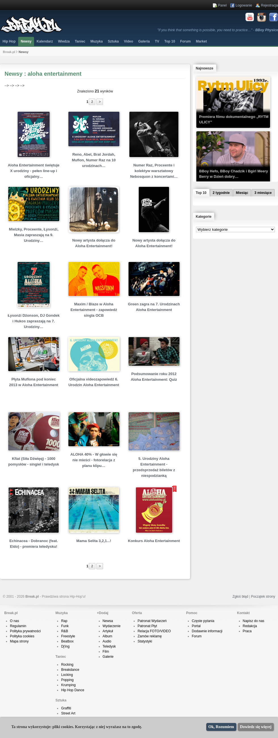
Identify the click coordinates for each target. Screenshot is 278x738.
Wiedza (64, 41)
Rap (64, 621)
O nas (14, 621)
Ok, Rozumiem (221, 727)
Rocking (67, 665)
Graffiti (66, 708)
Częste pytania (203, 621)
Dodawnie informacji (207, 631)
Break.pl (9, 52)
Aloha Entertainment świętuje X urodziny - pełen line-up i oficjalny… (33, 171)
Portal (196, 626)
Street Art (68, 713)
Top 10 (169, 41)
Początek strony (263, 597)
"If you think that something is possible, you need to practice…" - (217, 30)
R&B (64, 631)
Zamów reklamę (150, 636)
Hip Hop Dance (72, 690)
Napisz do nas (253, 621)
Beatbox (67, 641)
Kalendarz (45, 41)
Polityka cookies (22, 636)
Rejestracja (269, 5)
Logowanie (244, 5)
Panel (222, 5)
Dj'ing (65, 646)
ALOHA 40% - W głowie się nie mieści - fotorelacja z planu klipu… (93, 460)
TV (157, 41)
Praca (247, 631)
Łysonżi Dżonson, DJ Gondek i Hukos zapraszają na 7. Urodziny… (34, 321)
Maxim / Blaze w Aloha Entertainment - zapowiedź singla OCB (94, 310)
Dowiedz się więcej (255, 727)
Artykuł (108, 631)
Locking (67, 675)
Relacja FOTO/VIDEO (154, 631)
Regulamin (18, 626)
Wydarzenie (112, 626)
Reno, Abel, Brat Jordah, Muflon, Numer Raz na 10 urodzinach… (94, 160)
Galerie (108, 657)
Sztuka (113, 41)
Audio (107, 641)
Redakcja (250, 626)
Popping (67, 680)
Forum (197, 636)
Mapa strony (19, 641)
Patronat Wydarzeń (152, 621)
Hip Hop (9, 41)
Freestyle (68, 636)
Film (106, 652)
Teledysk (109, 646)
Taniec (80, 41)
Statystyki (145, 641)
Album (107, 636)
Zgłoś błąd (240, 597)
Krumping (68, 685)
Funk (65, 626)
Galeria (144, 41)
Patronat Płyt (147, 626)
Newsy (26, 41)
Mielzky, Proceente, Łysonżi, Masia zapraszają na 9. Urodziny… (33, 235)
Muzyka (96, 41)
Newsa (108, 621)
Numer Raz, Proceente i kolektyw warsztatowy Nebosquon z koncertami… (154, 171)
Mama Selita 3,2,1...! (93, 541)
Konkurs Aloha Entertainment (154, 541)
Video (128, 41)
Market (201, 41)
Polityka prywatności (25, 631)
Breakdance (70, 670)
